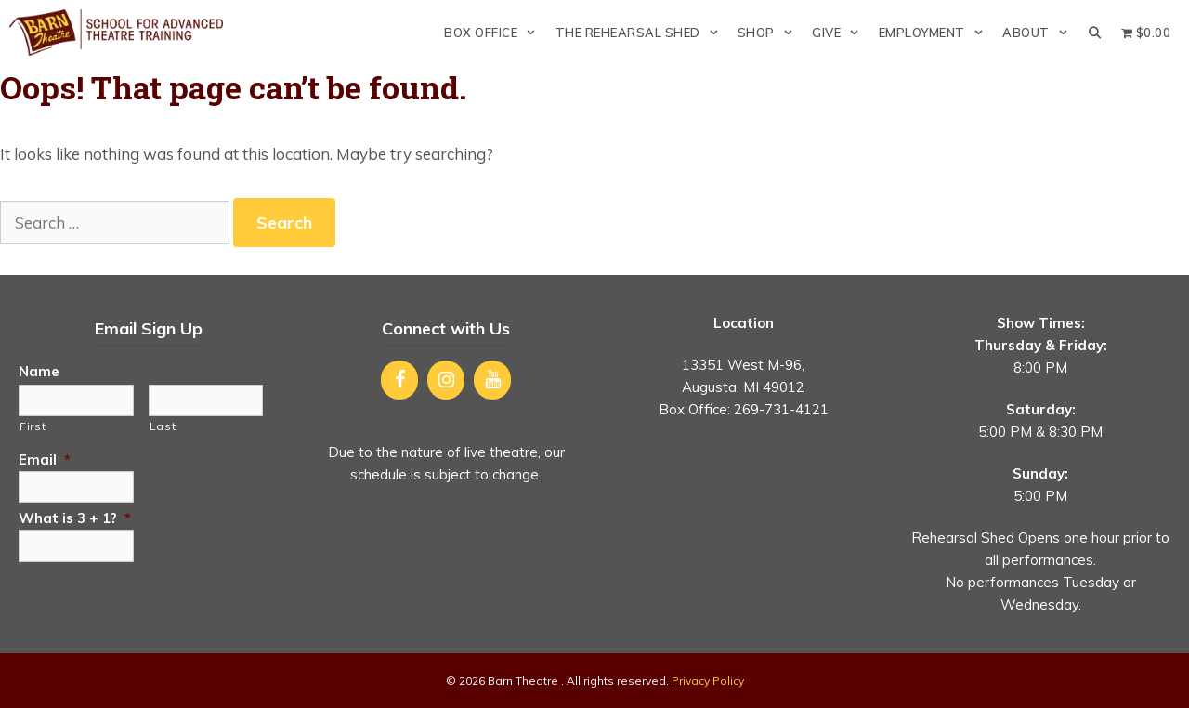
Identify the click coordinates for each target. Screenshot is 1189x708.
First (33, 426)
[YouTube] (492, 380)
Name (39, 371)
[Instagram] (445, 380)
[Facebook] (399, 380)
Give (840, 32)
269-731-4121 (781, 409)
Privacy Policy (708, 681)
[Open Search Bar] (1095, 32)
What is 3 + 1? (75, 518)
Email (45, 459)
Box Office (494, 32)
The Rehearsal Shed (641, 32)
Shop (770, 32)
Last (163, 426)
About (1040, 32)
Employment (936, 32)
